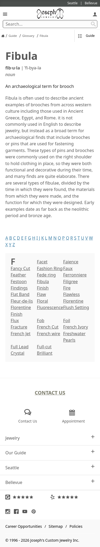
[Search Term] (50, 24)
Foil (66, 320)
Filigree (70, 281)
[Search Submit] (93, 24)
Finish (43, 288)
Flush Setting (76, 307)
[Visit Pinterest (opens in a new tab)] (35, 511)
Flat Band (20, 294)
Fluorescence (50, 307)
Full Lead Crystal (20, 350)
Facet (42, 262)
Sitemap (56, 526)
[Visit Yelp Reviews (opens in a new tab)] (72, 497)
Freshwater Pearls (74, 337)
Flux (15, 320)
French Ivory (75, 327)
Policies (76, 526)
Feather (18, 275)
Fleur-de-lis (22, 301)
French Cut (47, 327)
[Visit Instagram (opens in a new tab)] (9, 511)
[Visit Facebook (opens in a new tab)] (17, 511)
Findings (19, 288)
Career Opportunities (23, 526)
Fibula (43, 281)
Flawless (71, 294)
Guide (86, 35)
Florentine (73, 301)
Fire (67, 288)
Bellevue (50, 482)
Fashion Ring (50, 268)
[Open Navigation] (5, 14)
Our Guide (50, 453)
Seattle (50, 467)
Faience (70, 262)
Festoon (19, 281)
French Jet (20, 334)
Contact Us (50, 392)
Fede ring (46, 275)
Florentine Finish (21, 310)
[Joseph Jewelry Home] (3, 35)
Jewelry (50, 438)
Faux (68, 268)
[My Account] (95, 14)
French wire (48, 334)
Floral (42, 301)
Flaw (41, 294)
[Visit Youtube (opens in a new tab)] (26, 511)
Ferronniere (75, 275)
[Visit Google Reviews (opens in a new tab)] (27, 497)
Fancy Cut (20, 268)
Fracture (19, 327)
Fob (40, 320)
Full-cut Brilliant (44, 350)
